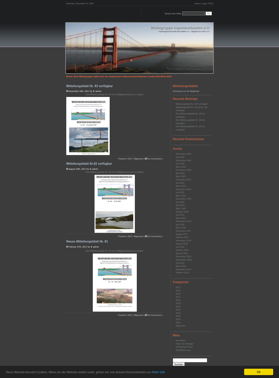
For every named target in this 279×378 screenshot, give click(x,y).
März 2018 (181, 227)
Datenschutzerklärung (134, 76)
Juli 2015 (180, 263)
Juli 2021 (180, 192)
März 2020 (181, 208)
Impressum (115, 76)
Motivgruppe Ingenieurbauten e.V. (180, 28)
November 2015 (183, 256)
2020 (178, 306)
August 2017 (182, 234)
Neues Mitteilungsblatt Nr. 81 (87, 241)
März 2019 (181, 218)
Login (204, 3)
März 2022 (181, 186)
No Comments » (155, 159)
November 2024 (183, 160)
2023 (178, 316)
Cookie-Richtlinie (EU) (159, 76)
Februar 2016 (182, 250)
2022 (178, 313)
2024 (178, 319)
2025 (178, 322)
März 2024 (181, 167)
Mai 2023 (180, 173)
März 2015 (181, 266)
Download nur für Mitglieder (186, 91)
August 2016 (182, 244)
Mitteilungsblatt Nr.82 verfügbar (89, 163)
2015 (178, 290)
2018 (178, 300)
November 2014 (183, 269)
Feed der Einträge (184, 344)
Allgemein (180, 326)
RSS (210, 3)
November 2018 (183, 221)
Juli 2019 (180, 215)
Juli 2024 (180, 163)
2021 (178, 310)
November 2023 (183, 170)
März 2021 (181, 196)
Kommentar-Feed (184, 347)
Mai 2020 (180, 205)
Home (197, 3)
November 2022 (183, 179)
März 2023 (181, 176)
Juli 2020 (180, 202)
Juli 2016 (180, 247)
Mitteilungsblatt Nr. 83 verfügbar (89, 86)
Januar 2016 (182, 253)
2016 (178, 294)
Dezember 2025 (183, 154)
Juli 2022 (180, 183)
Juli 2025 (180, 157)
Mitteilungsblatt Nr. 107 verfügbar (192, 104)
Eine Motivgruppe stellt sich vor (91, 76)
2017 (178, 297)
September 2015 (184, 260)
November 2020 (183, 199)
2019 (178, 303)
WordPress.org (183, 350)
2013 (178, 287)
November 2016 (183, 240)
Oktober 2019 (182, 212)
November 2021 (183, 189)
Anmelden (181, 340)
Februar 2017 (182, 237)
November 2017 (183, 231)
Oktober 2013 (182, 272)
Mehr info (158, 372)
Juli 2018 (180, 224)
